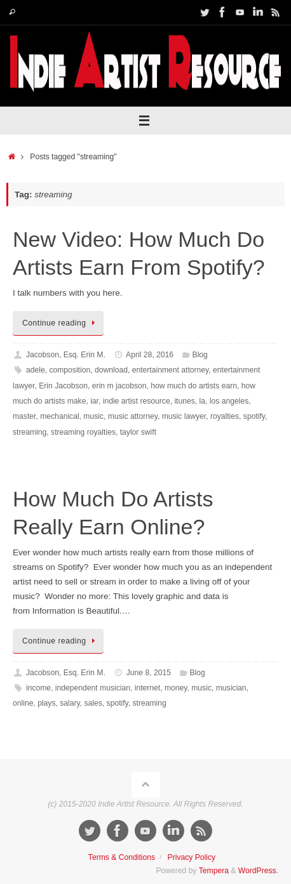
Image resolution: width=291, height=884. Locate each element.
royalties (224, 416)
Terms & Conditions (121, 857)
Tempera (214, 870)
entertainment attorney (170, 370)
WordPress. (258, 870)
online (23, 703)
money (176, 687)
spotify (254, 416)
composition (69, 370)
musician (231, 687)
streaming (29, 432)
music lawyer (184, 416)
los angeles (229, 401)
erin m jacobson (119, 385)
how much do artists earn (194, 385)
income (38, 687)
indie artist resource (136, 401)
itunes (184, 401)
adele (35, 370)
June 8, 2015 (148, 672)
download (111, 370)
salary (69, 703)
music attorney (133, 416)
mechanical (59, 416)
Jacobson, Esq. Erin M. (65, 354)
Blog (200, 354)
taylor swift (138, 432)
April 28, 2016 (149, 354)
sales (93, 703)
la (202, 401)
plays (46, 703)
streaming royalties (83, 432)
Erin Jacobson (63, 385)
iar (94, 401)
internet (148, 687)
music (93, 416)
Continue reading (60, 323)
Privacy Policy (192, 857)
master (24, 416)
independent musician (92, 687)
